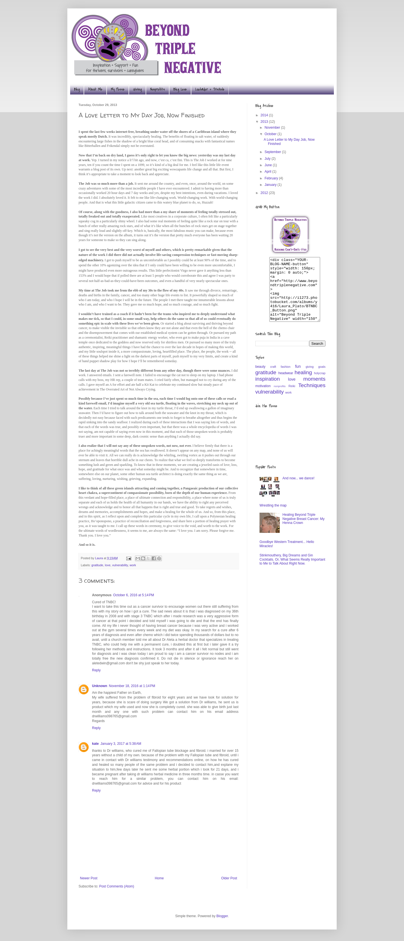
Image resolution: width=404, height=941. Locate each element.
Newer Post (88, 878)
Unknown (99, 686)
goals (321, 379)
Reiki (291, 398)
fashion (285, 379)
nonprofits (280, 398)
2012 (265, 193)
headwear (285, 386)
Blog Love (180, 89)
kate (95, 744)
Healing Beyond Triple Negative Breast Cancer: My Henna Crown (304, 531)
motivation (263, 399)
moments (314, 391)
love (108, 565)
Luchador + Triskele (209, 89)
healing (303, 385)
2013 (265, 122)
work (133, 565)
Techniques (311, 398)
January (271, 185)
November (273, 128)
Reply (96, 670)
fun (298, 379)
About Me (95, 89)
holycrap (319, 385)
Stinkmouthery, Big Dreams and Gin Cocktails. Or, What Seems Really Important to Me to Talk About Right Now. (292, 572)
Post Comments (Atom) (116, 886)
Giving (137, 89)
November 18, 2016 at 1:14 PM (132, 686)
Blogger (222, 916)
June (269, 165)
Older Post (229, 878)
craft (273, 379)
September (273, 152)
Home (159, 878)
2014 (265, 115)
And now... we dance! (299, 491)
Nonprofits (157, 89)
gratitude (97, 565)
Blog (77, 89)
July (268, 159)
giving (309, 379)
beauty (260, 379)
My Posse (118, 89)
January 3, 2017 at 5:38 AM (120, 744)
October (271, 134)
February (272, 178)
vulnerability (120, 565)
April (268, 172)
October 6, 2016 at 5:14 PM (133, 595)
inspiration (267, 391)
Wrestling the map (273, 518)
